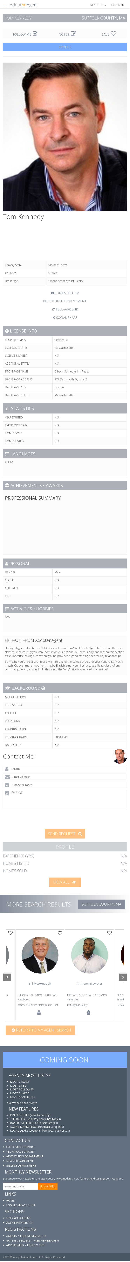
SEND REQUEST (65, 833)
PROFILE (65, 47)
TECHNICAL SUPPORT (20, 1152)
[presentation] (32, 818)
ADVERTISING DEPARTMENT (24, 1157)
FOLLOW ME (25, 34)
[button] (100, 5)
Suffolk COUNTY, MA (101, 904)
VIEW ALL (64, 882)
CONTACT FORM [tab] (65, 293)
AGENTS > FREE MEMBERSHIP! (26, 1236)
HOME (10, 1201)
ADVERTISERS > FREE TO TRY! (25, 1246)
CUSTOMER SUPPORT (20, 1148)
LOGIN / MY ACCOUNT (20, 1206)
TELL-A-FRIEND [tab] (65, 309)
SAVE (109, 34)
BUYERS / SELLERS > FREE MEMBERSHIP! (32, 1241)
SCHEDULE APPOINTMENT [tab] (65, 301)
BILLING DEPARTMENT (21, 1166)
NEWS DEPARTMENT (19, 1162)
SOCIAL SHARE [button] (65, 318)
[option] (89, 975)
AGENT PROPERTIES (19, 1223)
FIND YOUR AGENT (18, 1219)
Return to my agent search (41, 1030)
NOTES (67, 34)
